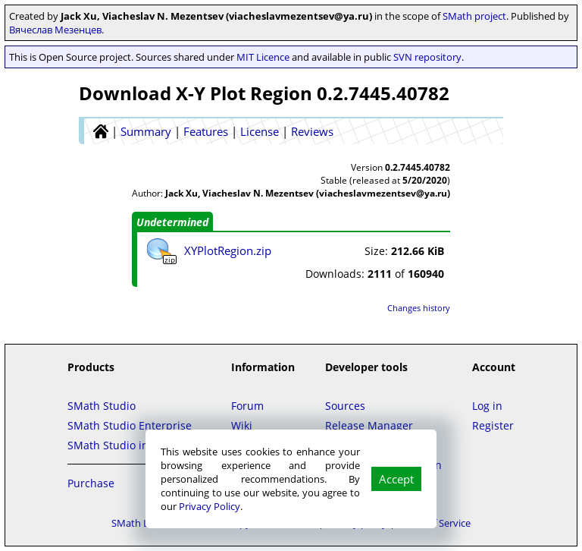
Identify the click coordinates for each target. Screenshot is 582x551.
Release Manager (369, 425)
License (259, 131)
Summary (145, 131)
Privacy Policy (209, 506)
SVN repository (427, 57)
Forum (247, 405)
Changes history (418, 307)
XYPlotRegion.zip (227, 250)
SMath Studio (101, 405)
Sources (345, 405)
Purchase (90, 483)
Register (493, 425)
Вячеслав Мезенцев (55, 29)
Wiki (241, 425)
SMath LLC (135, 523)
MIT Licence (262, 57)
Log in (487, 405)
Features (205, 131)
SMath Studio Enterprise (129, 425)
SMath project (474, 16)
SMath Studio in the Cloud (134, 445)
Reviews (312, 131)
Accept (396, 478)
